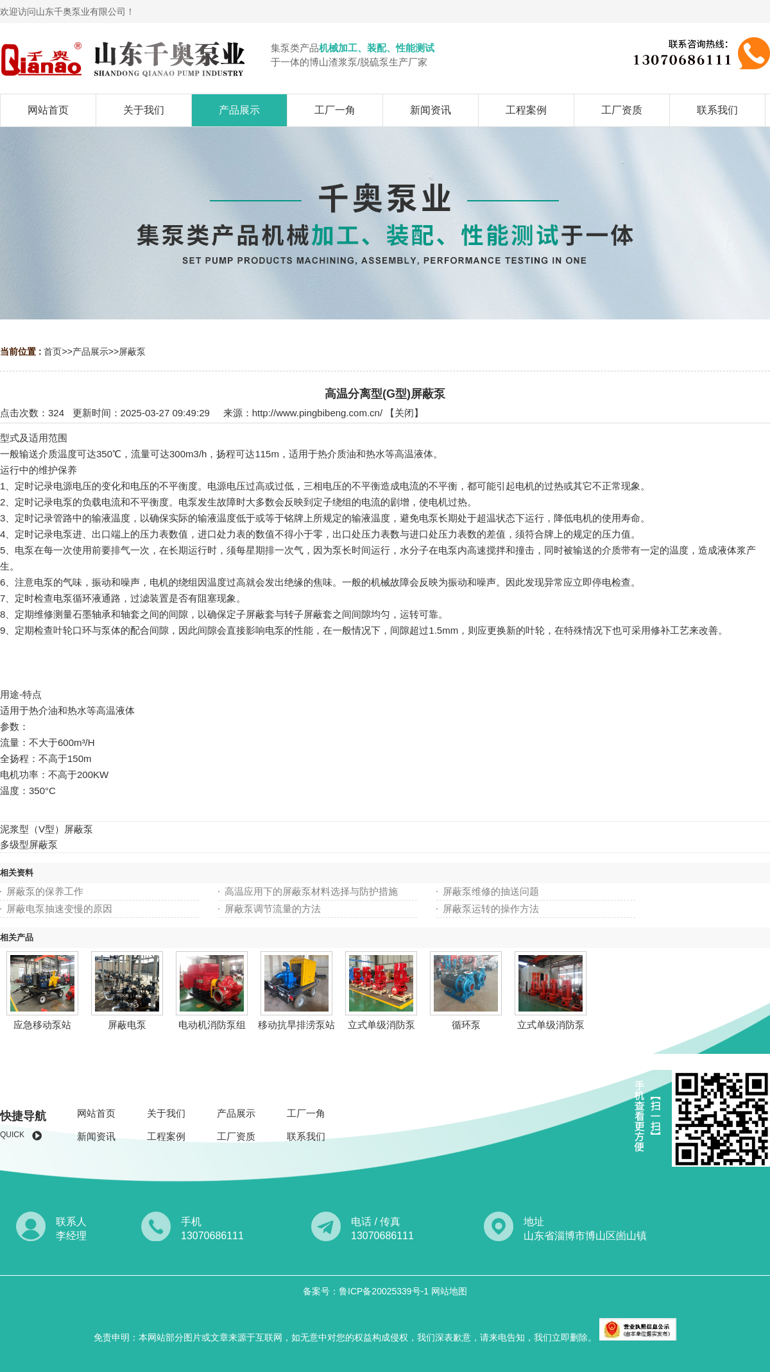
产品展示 (90, 351)
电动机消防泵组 (212, 1024)
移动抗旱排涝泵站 (296, 1024)
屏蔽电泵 (127, 1024)
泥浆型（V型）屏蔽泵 (46, 829)
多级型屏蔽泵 (29, 844)
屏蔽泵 (132, 351)
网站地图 (449, 1291)
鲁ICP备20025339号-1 (385, 1291)
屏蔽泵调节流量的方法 (273, 908)
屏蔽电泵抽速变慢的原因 (59, 908)
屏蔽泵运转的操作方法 (491, 908)
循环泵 (466, 1024)
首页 (53, 351)
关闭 (404, 412)
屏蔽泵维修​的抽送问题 (491, 891)
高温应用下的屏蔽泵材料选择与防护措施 (311, 891)
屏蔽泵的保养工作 (44, 891)
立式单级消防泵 (381, 1024)
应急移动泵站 (42, 1024)
